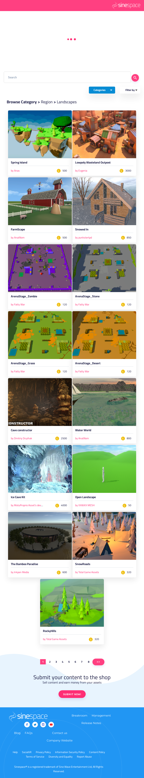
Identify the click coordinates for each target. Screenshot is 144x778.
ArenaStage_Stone (87, 297)
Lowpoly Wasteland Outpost (93, 163)
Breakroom (79, 715)
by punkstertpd (83, 237)
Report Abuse (84, 756)
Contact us (59, 733)
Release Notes (91, 723)
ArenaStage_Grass (23, 364)
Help (15, 752)
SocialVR (27, 752)
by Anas (15, 170)
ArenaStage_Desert (87, 364)
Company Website (60, 740)
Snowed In (81, 230)
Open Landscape (85, 498)
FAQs (28, 733)
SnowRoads (82, 565)
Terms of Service (35, 756)
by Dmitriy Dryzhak (21, 438)
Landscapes (67, 102)
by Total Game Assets (87, 572)
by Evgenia (81, 170)
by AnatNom (18, 237)
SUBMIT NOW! (72, 694)
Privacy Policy (43, 752)
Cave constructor (21, 431)
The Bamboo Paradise (24, 565)
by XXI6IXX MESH (84, 505)
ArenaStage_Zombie (24, 297)
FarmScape (18, 230)
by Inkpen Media (20, 572)
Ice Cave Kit (18, 498)
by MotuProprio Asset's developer (29, 505)
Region (47, 102)
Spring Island (19, 163)
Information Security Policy (70, 752)
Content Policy (97, 752)
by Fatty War (18, 304)
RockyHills (49, 632)
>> (98, 661)
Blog (17, 733)
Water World (83, 431)
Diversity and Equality (61, 756)
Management (101, 715)
